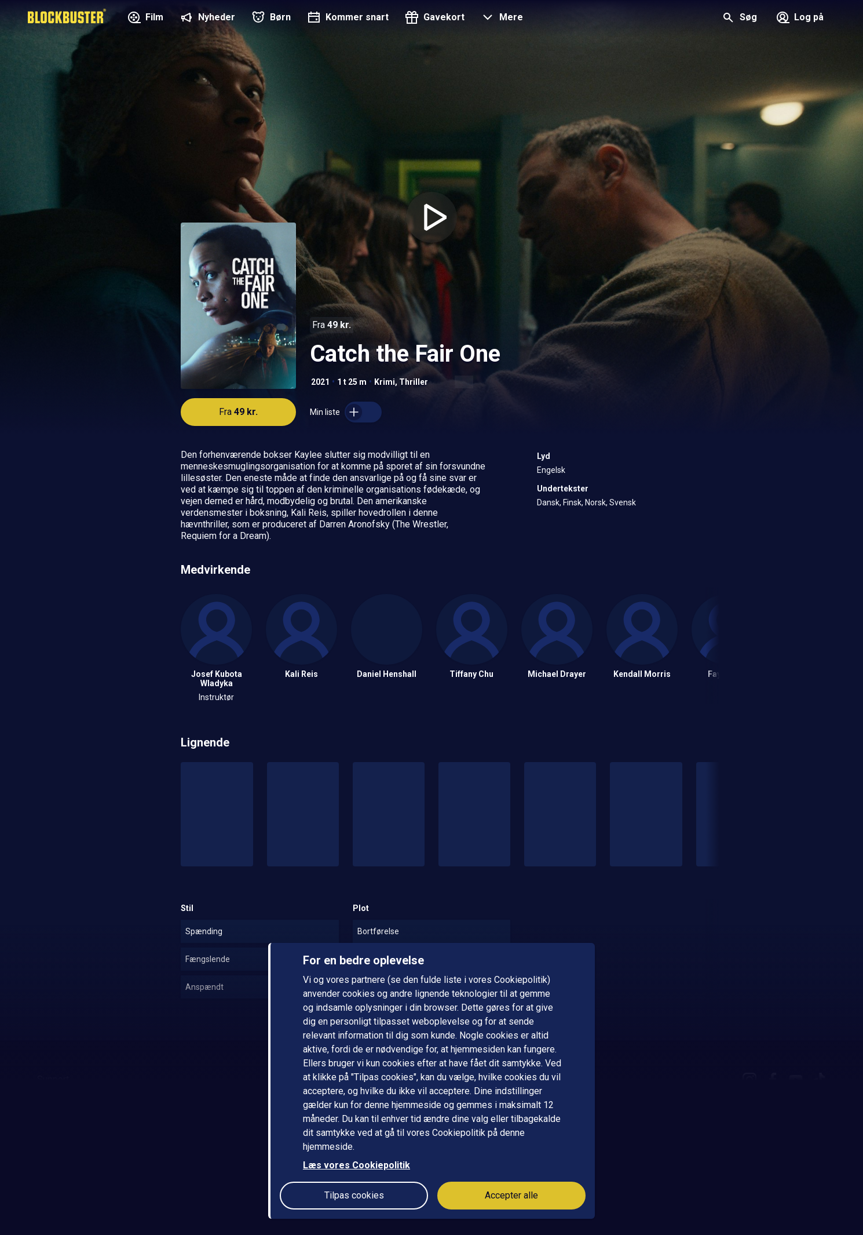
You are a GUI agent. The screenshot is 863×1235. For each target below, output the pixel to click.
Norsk (595, 502)
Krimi (384, 382)
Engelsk (551, 470)
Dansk (548, 502)
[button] (501, 18)
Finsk (572, 502)
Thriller (413, 382)
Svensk (622, 502)
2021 (320, 382)
